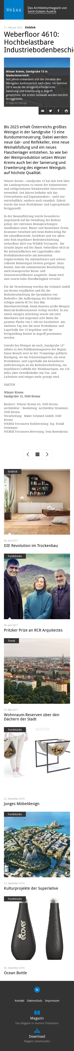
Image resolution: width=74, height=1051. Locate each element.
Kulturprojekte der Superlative (31, 888)
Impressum (52, 1000)
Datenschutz (34, 1000)
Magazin (37, 1018)
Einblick (30, 27)
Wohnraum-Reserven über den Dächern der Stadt (31, 717)
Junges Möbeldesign (21, 803)
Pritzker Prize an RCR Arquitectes (33, 630)
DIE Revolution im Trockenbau (31, 545)
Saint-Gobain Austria (42, 11)
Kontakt (19, 1000)
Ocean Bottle (15, 972)
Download (37, 1036)
